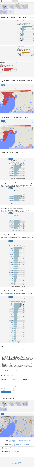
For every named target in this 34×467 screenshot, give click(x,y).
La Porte (25, 445)
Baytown (13, 440)
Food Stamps (14, 384)
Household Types (3, 386)
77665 (28, 444)
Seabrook (30, 440)
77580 (22, 444)
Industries (14, 388)
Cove (18, 440)
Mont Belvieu (21, 440)
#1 (33, 20)
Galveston (10, 451)
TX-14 (9, 447)
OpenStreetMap (17, 463)
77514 (9, 444)
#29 (32, 122)
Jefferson (15, 451)
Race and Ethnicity (4, 384)
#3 (16, 62)
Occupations (14, 386)
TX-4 (9, 448)
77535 (16, 444)
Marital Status (3, 388)
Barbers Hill (13, 445)
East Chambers (17, 445)
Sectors (14, 390)
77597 (24, 444)
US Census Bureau (18, 462)
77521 (12, 444)
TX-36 (11, 447)
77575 (20, 444)
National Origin (3, 390)
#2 (33, 46)
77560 (18, 444)
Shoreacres (10, 441)
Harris (13, 451)
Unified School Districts (12, 414)
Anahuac (10, 440)
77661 (26, 444)
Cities (2, 414)
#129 (24, 242)
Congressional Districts (19, 414)
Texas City (13, 441)
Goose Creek (21, 445)
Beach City (15, 440)
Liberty (18, 451)
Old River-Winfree (25, 440)
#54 (24, 160)
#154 (24, 298)
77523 (14, 444)
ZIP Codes (5, 414)
